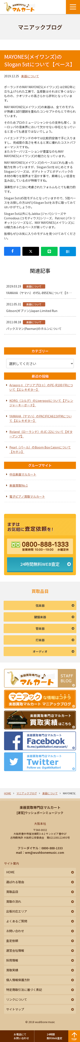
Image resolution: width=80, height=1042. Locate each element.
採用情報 (12, 960)
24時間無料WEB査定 (40, 564)
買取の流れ (13, 901)
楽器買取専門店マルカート (40, 807)
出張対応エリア (16, 911)
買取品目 (12, 892)
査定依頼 (12, 941)
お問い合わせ (15, 931)
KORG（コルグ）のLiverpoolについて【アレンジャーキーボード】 (41, 402)
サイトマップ (15, 1009)
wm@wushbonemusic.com (44, 852)
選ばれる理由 (15, 882)
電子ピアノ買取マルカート (27, 496)
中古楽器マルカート (22, 474)
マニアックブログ (26, 793)
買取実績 (12, 970)
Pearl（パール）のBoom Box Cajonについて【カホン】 (40, 449)
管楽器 (40, 628)
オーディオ (40, 651)
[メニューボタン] (73, 7)
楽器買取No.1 (18, 485)
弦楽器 (40, 605)
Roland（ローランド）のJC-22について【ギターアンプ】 (41, 434)
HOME (7, 793)
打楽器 (40, 640)
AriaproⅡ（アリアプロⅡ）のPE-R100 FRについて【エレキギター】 (41, 387)
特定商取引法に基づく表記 (24, 989)
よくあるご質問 (16, 921)
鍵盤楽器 (40, 617)
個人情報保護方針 (18, 980)
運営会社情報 (15, 950)
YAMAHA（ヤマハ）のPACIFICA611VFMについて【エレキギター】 (40, 418)
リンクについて (16, 999)
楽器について (30, 76)
